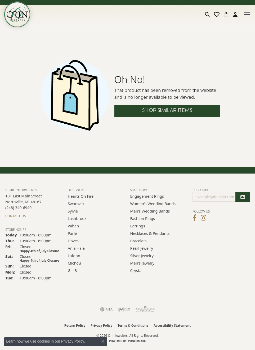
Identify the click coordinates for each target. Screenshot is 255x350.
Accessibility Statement (172, 325)
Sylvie (73, 211)
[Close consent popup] (103, 341)
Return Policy (75, 325)
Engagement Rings (147, 196)
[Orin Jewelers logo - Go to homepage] (17, 14)
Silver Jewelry (142, 255)
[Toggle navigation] (246, 14)
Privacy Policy (101, 325)
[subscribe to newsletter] (242, 197)
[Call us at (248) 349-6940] (18, 207)
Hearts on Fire (80, 196)
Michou (74, 263)
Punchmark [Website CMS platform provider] (137, 341)
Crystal (136, 270)
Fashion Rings (142, 218)
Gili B (72, 270)
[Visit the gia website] (106, 309)
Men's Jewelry (142, 263)
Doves (73, 240)
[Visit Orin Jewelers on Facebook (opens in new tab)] (194, 218)
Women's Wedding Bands (153, 203)
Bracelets (138, 240)
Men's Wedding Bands (150, 211)
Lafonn (74, 255)
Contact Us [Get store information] (15, 216)
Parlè (72, 233)
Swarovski (77, 203)
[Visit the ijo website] (124, 309)
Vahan (73, 225)
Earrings (137, 225)
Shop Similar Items (167, 110)
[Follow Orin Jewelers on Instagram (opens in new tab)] (203, 218)
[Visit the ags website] (145, 309)
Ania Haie (76, 248)
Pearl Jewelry (141, 248)
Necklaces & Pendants (150, 233)
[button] (207, 14)
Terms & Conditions (133, 325)
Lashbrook (77, 218)
